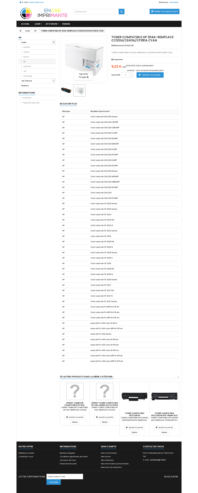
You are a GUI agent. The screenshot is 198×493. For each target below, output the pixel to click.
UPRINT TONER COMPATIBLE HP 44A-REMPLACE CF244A (104, 404)
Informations (27, 92)
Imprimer (118, 59)
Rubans (66, 24)
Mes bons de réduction (111, 467)
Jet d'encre (51, 24)
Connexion (173, 2)
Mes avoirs (106, 456)
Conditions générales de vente (74, 456)
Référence (116, 45)
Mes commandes (109, 453)
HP (24, 61)
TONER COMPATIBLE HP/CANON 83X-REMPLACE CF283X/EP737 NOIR (164, 415)
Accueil (25, 24)
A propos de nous (68, 460)
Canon (26, 52)
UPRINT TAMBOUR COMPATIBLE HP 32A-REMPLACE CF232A (74, 405)
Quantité (115, 75)
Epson (26, 56)
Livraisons (26, 97)
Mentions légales (67, 453)
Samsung (27, 76)
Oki (24, 71)
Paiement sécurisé (30, 102)
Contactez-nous (26, 456)
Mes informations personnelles (115, 463)
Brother (26, 47)
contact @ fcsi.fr (158, 460)
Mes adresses (107, 460)
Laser (37, 24)
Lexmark (27, 66)
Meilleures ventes (26, 453)
